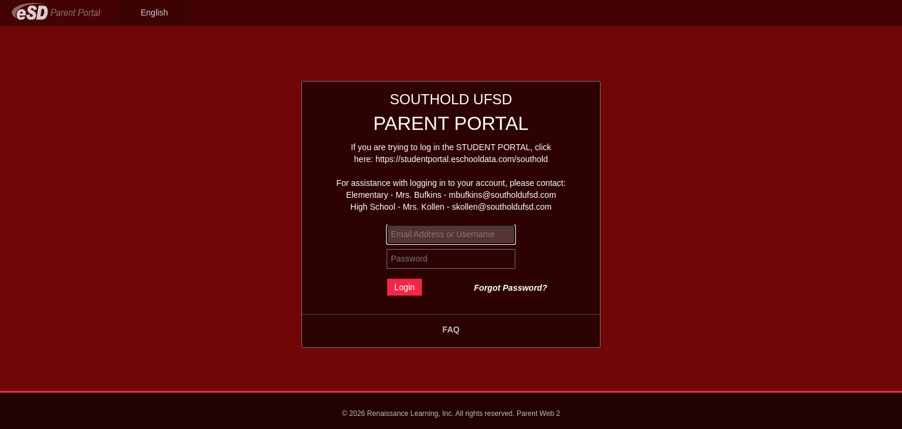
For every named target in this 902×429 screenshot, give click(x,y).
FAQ (451, 329)
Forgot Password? (511, 288)
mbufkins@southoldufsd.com (502, 195)
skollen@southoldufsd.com (502, 207)
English (154, 12)
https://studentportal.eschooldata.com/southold (461, 159)
